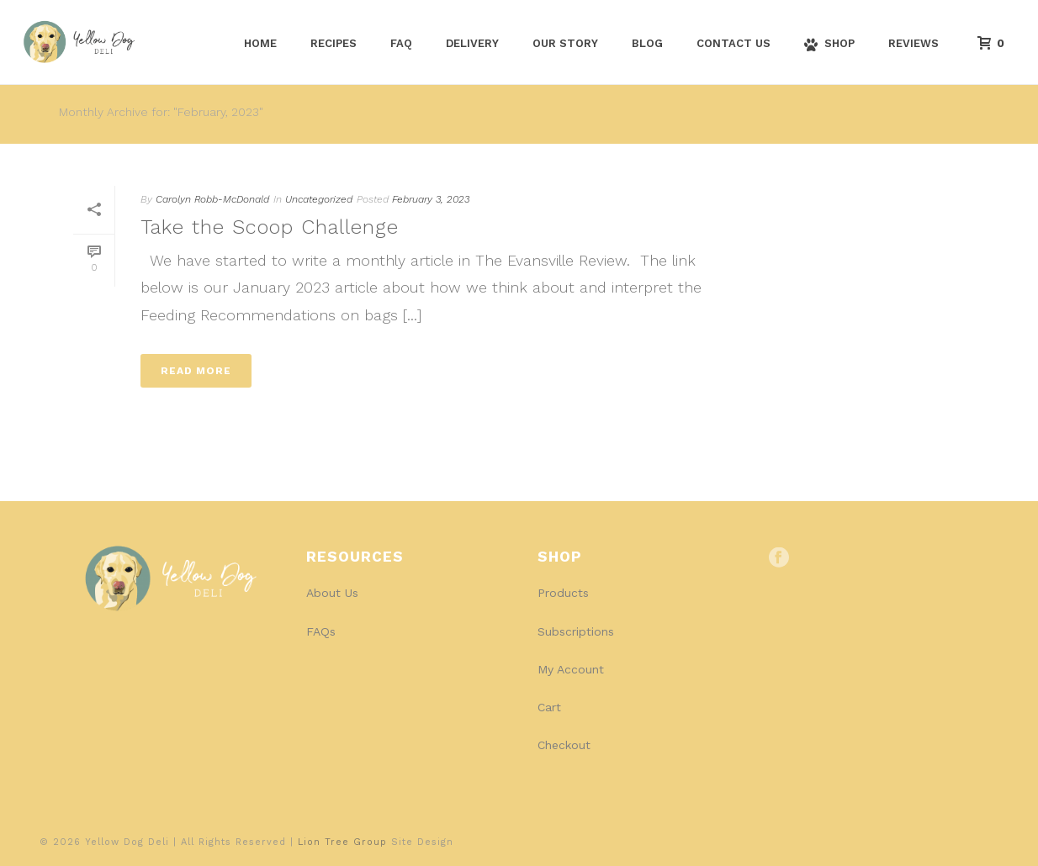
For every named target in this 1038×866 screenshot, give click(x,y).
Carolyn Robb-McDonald (212, 199)
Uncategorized (318, 199)
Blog (647, 43)
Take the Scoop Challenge (269, 227)
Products (563, 592)
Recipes (333, 43)
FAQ (401, 43)
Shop (829, 44)
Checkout (564, 745)
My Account (571, 669)
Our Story (565, 43)
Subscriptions (576, 631)
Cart (549, 707)
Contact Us (733, 43)
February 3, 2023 (430, 199)
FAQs (321, 631)
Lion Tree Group (342, 842)
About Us (332, 592)
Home (260, 43)
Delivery (472, 43)
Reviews (913, 43)
